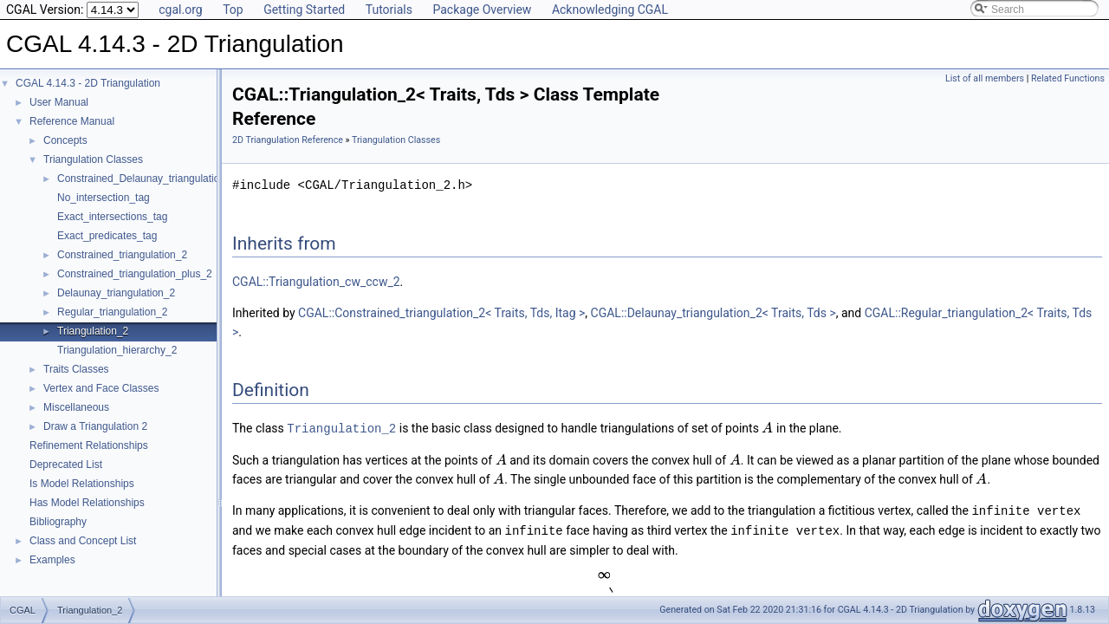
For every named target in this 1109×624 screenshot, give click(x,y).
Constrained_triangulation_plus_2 (134, 274)
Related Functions (1068, 78)
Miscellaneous (76, 407)
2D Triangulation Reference (287, 140)
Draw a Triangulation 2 (95, 426)
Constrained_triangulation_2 (122, 255)
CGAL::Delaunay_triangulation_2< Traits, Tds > (713, 313)
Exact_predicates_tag (107, 236)
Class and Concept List (82, 541)
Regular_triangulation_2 (112, 312)
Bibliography (58, 522)
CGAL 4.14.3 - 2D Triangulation (88, 83)
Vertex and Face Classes (101, 388)
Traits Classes (76, 369)
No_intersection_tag (103, 198)
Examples (52, 560)
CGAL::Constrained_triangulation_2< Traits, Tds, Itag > (441, 313)
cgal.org (180, 9)
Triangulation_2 (92, 331)
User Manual (58, 102)
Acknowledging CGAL (610, 9)
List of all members (984, 78)
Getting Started (304, 9)
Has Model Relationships (87, 503)
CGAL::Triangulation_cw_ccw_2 (316, 282)
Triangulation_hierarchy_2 (117, 350)
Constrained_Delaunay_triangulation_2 (147, 178)
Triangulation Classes (93, 159)
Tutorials (389, 9)
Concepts (65, 140)
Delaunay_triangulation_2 (116, 293)
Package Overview (481, 9)
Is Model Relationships (81, 484)
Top (233, 9)
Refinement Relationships (88, 445)
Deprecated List (65, 464)
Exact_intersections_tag (112, 217)
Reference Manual (71, 121)
